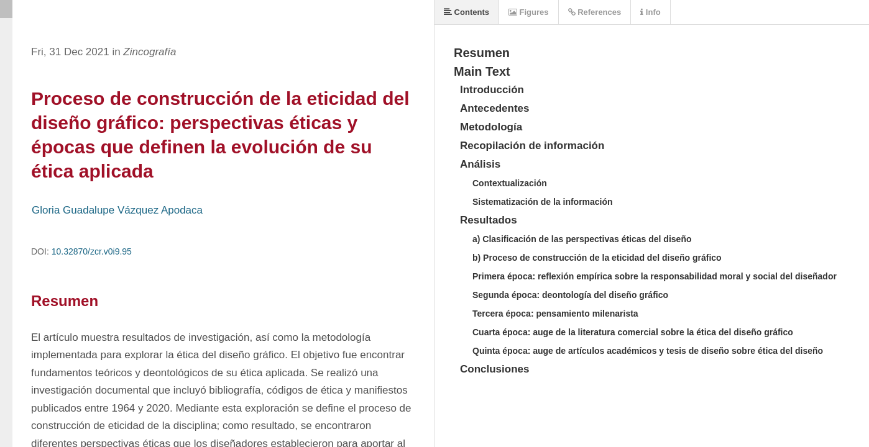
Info (650, 12)
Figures (528, 12)
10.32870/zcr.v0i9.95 (92, 251)
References (595, 12)
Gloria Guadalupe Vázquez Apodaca (117, 210)
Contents (466, 12)
